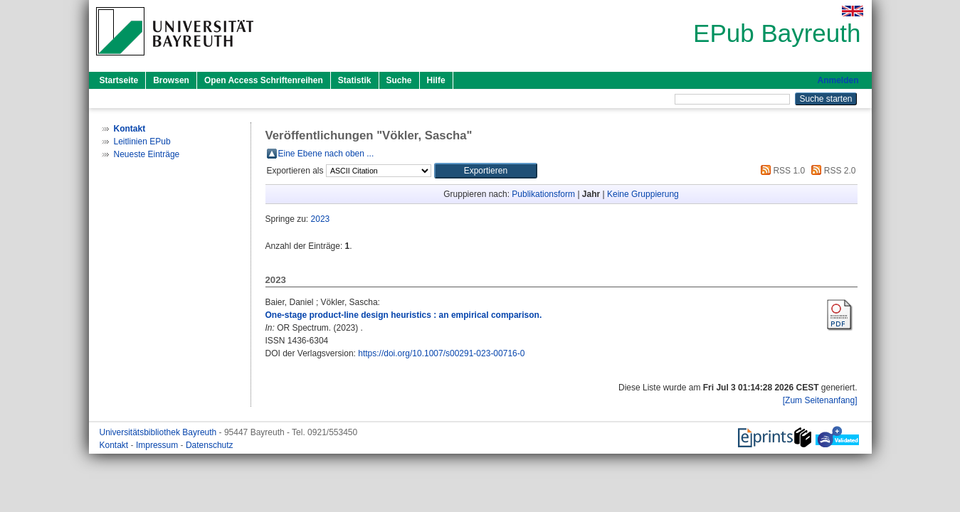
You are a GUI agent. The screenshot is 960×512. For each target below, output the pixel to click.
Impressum (158, 445)
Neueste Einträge (147, 154)
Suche (399, 80)
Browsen (171, 80)
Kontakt (115, 445)
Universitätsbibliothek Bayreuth (159, 432)
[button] (485, 170)
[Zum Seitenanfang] (820, 400)
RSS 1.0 (780, 171)
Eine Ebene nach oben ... (326, 154)
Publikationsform (543, 194)
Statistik (354, 80)
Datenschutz (209, 445)
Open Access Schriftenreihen (263, 80)
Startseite (119, 80)
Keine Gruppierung (643, 194)
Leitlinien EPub (142, 141)
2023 (320, 219)
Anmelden (837, 80)
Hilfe (436, 80)
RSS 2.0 (831, 171)
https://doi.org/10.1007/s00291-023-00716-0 (441, 353)
